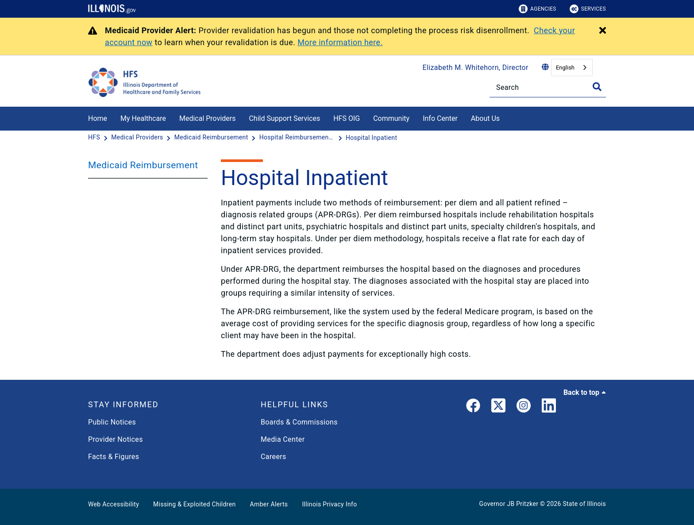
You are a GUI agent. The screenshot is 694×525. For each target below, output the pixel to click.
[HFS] (95, 137)
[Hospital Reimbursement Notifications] (297, 137)
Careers (273, 456)
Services (588, 8)
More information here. (340, 42)
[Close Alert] (602, 31)
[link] (473, 407)
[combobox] (572, 67)
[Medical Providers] (138, 137)
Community (391, 118)
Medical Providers (207, 118)
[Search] (548, 87)
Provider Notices (115, 439)
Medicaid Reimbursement (143, 165)
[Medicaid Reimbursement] (212, 137)
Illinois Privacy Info (329, 504)
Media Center (283, 439)
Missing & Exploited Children (194, 504)
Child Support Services (284, 118)
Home (97, 118)
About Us (485, 118)
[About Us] (506, 117)
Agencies (537, 8)
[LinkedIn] (549, 407)
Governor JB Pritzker (509, 503)
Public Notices (112, 422)
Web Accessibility (113, 504)
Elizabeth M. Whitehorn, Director (475, 67)
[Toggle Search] (597, 86)
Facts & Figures (113, 456)
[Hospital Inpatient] (371, 137)
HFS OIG (346, 118)
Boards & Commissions (299, 422)
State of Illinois (584, 503)
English (565, 67)
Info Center (440, 118)
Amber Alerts (269, 504)
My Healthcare (143, 118)
